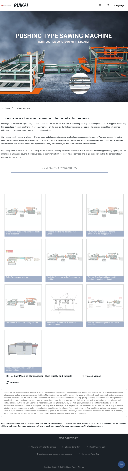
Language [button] (119, 5)
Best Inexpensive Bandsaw (12, 423)
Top (121, 464)
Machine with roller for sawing (44, 447)
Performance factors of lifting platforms (98, 423)
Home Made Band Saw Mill (36, 423)
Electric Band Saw (74, 447)
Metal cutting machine (93, 426)
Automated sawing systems (71, 426)
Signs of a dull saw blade (48, 426)
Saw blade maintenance (27, 426)
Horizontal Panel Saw (92, 454)
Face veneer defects (56, 423)
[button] (100, 5)
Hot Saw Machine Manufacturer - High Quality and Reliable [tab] (39, 376)
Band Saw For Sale (99, 447)
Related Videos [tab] (91, 376)
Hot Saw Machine (22, 108)
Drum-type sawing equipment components (56, 454)
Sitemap (81, 467)
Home (7, 108)
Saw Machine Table (73, 423)
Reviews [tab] (12, 382)
